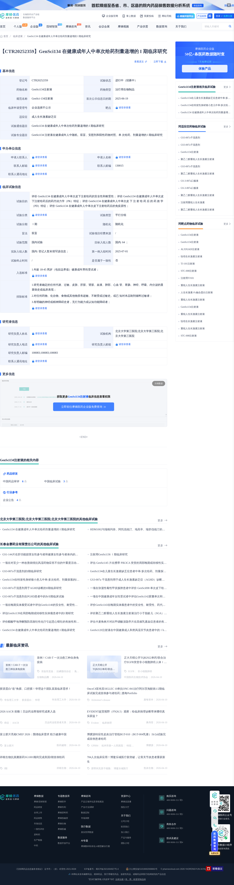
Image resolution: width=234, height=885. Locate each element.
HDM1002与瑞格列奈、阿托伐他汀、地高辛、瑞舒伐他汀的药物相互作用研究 (137, 529)
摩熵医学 (62, 801)
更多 (162, 520)
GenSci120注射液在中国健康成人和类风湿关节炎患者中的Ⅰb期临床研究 (134, 630)
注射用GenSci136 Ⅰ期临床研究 (109, 554)
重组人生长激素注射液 (193, 285)
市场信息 (38, 823)
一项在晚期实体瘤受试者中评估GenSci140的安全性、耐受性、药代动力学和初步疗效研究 (56, 604)
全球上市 (38, 812)
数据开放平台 (185, 16)
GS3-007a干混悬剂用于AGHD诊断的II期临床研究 (32, 588)
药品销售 (38, 818)
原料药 (37, 834)
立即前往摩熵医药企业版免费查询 (83, 406)
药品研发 (38, 807)
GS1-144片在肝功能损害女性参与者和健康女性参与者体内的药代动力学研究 (48, 554)
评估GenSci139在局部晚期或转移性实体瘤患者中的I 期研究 (38, 613)
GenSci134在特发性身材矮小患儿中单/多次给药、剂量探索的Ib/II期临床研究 (48, 579)
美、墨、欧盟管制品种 (135, 879)
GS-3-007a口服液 (189, 181)
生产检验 (38, 840)
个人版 (18, 26)
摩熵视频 (123, 26)
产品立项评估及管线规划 (92, 801)
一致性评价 (39, 829)
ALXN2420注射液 (190, 249)
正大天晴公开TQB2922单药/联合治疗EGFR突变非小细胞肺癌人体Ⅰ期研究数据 (145, 662)
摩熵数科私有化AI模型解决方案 (95, 846)
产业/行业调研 (87, 807)
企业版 (34, 26)
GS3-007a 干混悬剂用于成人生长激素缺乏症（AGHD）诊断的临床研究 (133, 579)
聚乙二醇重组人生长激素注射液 (197, 159)
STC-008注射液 (189, 271)
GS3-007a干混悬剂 (190, 137)
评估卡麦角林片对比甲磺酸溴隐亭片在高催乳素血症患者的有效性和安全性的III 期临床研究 (145, 621)
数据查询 (161, 26)
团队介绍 (125, 843)
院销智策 (52, 26)
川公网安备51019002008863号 (141, 869)
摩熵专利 (62, 807)
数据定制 (85, 812)
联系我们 (125, 826)
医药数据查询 (214, 841)
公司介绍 (125, 821)
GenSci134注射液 (190, 152)
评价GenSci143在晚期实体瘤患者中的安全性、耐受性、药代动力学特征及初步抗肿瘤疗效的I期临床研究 (152, 604)
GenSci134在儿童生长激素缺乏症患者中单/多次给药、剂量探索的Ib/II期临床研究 (138, 571)
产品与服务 (126, 837)
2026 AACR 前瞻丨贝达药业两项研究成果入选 (28, 711)
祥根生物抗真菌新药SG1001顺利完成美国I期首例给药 (32, 757)
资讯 (87, 26)
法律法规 (119, 879)
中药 (36, 845)
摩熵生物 (62, 823)
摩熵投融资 (63, 818)
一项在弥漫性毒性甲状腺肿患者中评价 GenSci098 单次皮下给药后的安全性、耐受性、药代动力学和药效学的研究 (158, 588)
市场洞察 (85, 818)
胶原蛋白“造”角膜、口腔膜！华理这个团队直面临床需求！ (35, 688)
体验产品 (205, 68)
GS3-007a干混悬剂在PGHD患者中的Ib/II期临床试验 (33, 596)
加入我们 (125, 832)
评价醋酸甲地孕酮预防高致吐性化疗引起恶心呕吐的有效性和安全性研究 (46, 621)
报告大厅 (125, 807)
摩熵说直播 (126, 801)
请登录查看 (125, 107)
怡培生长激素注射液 (191, 256)
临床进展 (18, 36)
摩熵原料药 (63, 812)
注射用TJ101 (187, 278)
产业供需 (142, 26)
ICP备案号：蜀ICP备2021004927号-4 (101, 869)
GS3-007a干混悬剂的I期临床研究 (22, 571)
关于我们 (180, 26)
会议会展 (104, 26)
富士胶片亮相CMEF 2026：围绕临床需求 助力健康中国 (33, 734)
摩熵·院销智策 (40, 801)
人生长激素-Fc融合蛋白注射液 (197, 292)
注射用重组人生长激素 (193, 202)
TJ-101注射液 (188, 263)
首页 (2, 26)
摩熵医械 (62, 829)
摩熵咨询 (71, 26)
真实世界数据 (87, 832)
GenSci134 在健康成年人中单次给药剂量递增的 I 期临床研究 (38, 529)
